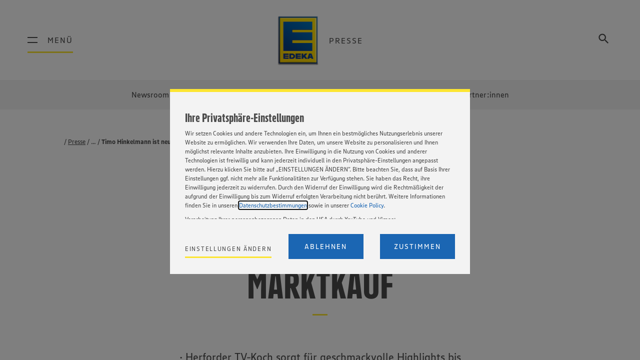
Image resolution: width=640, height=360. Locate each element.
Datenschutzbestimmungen (273, 205)
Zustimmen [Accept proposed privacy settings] (417, 246)
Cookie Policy (367, 205)
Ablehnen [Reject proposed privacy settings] (325, 246)
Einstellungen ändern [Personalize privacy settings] (228, 248)
